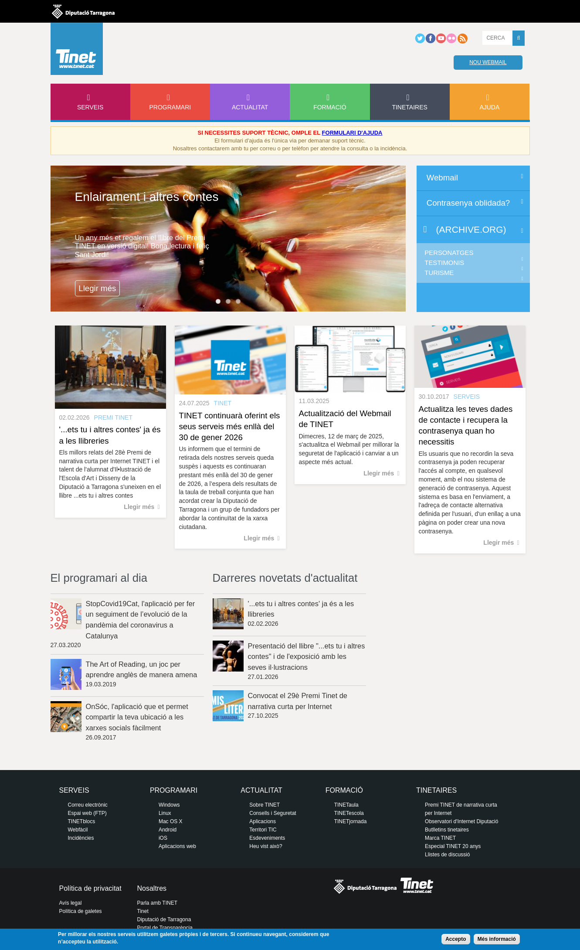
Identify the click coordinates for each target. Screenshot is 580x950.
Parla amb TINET (157, 903)
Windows (169, 805)
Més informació (497, 939)
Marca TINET (440, 838)
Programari (170, 107)
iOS (163, 838)
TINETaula (346, 805)
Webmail (442, 177)
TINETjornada (350, 821)
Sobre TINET (264, 805)
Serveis (90, 107)
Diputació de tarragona (83, 11)
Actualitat (250, 107)
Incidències (81, 838)
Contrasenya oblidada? (468, 202)
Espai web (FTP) (87, 813)
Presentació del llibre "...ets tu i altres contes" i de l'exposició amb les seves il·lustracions (306, 656)
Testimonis (444, 262)
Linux (165, 813)
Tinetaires (409, 107)
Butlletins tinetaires (447, 830)
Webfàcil (78, 830)
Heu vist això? (265, 846)
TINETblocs (81, 821)
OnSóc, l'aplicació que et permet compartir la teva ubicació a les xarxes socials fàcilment (137, 717)
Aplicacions (262, 821)
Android (167, 830)
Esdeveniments (267, 838)
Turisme (439, 272)
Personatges (448, 252)
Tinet (143, 911)
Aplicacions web (177, 846)
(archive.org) (471, 229)
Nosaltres (152, 888)
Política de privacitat (90, 888)
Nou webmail (487, 62)
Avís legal (70, 903)
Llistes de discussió (447, 855)
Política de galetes (80, 911)
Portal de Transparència (165, 928)
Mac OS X (171, 821)
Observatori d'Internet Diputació (461, 821)
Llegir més (97, 288)
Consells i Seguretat (272, 813)
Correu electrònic (88, 805)
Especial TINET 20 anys (453, 846)
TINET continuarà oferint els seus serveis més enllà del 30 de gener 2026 (229, 426)
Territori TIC (262, 830)
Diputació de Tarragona (164, 919)
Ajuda (489, 107)
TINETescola (349, 813)
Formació (329, 107)
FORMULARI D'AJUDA (352, 132)
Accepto (455, 939)
